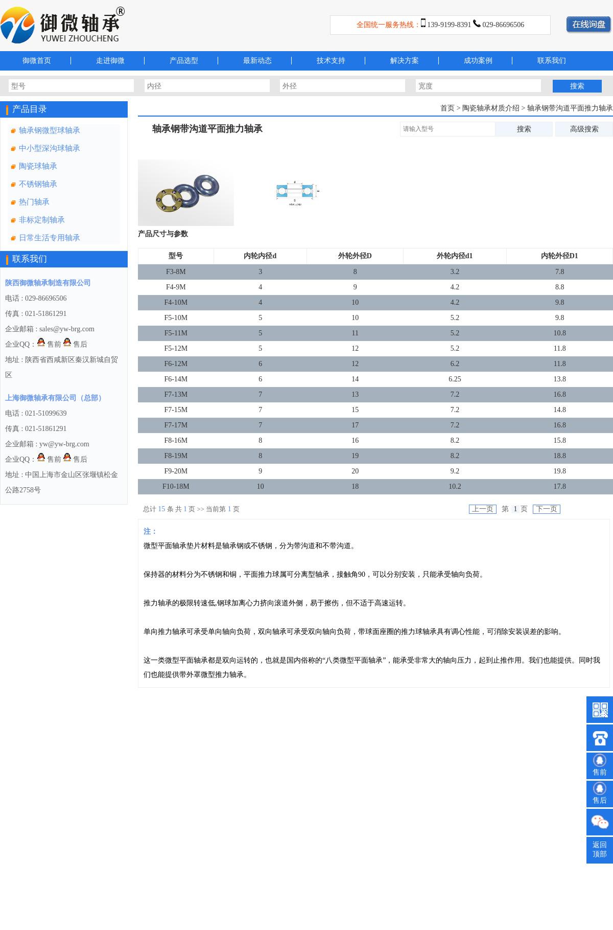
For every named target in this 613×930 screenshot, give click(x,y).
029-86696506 (504, 25)
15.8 (560, 440)
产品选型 (184, 60)
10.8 (560, 333)
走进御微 (110, 60)
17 (355, 425)
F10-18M (176, 486)
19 (355, 456)
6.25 (455, 379)
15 (355, 410)
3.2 (455, 272)
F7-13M (175, 394)
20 (355, 471)
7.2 (455, 394)
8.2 (455, 440)
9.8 (559, 302)
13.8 (560, 379)
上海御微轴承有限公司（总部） (55, 398)
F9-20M (175, 471)
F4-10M (175, 302)
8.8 (559, 287)
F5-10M (175, 318)
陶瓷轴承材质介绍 (492, 108)
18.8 (560, 456)
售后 (75, 344)
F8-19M (175, 456)
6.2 (455, 364)
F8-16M (175, 440)
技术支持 (331, 60)
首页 (447, 108)
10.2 (455, 486)
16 (355, 440)
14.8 (560, 410)
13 (355, 394)
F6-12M (175, 364)
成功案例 (478, 60)
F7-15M (175, 410)
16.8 (560, 394)
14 (355, 379)
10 (355, 302)
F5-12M (175, 348)
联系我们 (551, 60)
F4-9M (176, 287)
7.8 (559, 272)
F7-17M (175, 425)
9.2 (455, 471)
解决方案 (404, 60)
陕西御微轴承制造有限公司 (48, 283)
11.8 (560, 348)
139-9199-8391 (449, 25)
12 (355, 348)
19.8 (560, 471)
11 (355, 333)
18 (355, 486)
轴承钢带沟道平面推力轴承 (570, 108)
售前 (49, 344)
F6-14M (175, 379)
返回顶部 (600, 849)
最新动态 (257, 60)
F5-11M (175, 333)
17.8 (560, 486)
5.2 (455, 318)
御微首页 (36, 60)
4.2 (455, 287)
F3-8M (176, 272)
